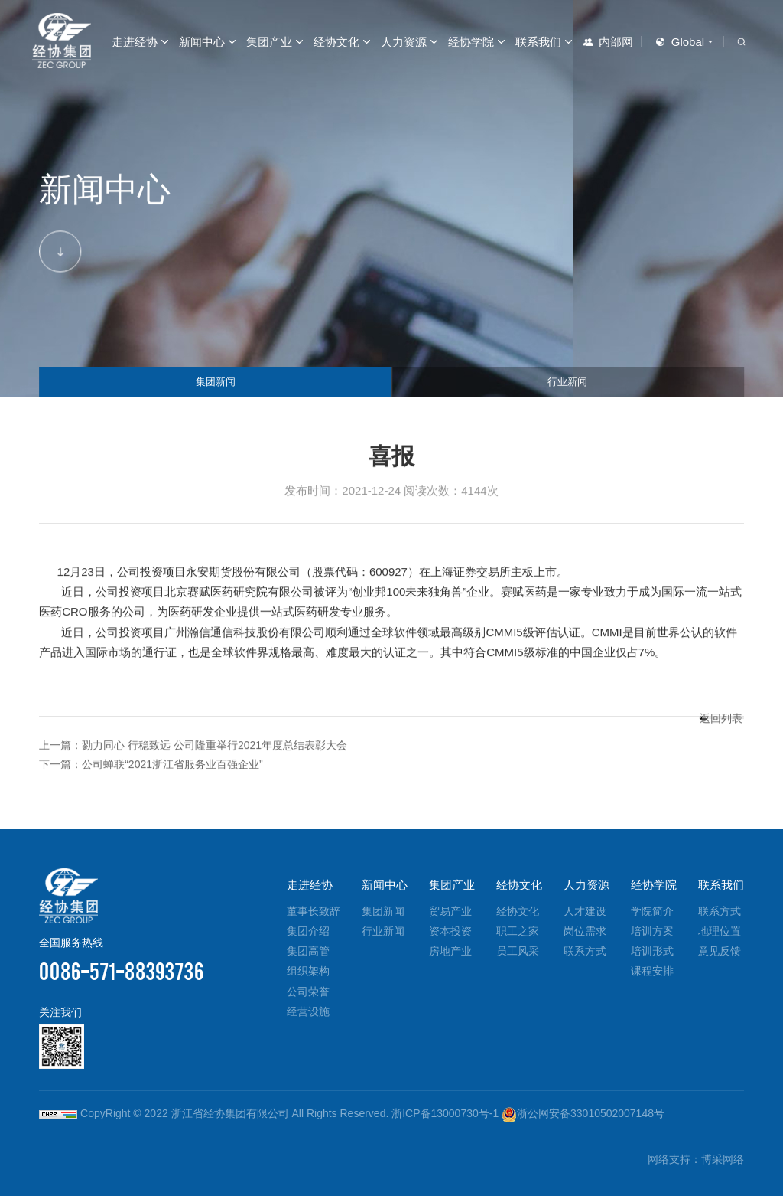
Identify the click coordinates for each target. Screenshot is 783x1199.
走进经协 (135, 41)
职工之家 (517, 933)
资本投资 (450, 933)
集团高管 (308, 954)
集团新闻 (215, 376)
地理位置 (719, 933)
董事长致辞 (313, 913)
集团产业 (269, 41)
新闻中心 (202, 41)
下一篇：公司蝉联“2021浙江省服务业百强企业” (158, 766)
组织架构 (308, 974)
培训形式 (652, 954)
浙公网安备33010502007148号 (583, 1116)
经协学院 (471, 41)
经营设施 (308, 1014)
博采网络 (722, 1162)
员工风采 (517, 954)
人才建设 (585, 913)
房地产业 (450, 954)
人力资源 (404, 41)
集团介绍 (308, 933)
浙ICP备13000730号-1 (445, 1116)
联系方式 (585, 954)
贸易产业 (450, 913)
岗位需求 (585, 933)
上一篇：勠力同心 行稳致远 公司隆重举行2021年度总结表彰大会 (204, 746)
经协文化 (336, 41)
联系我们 (538, 41)
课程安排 (652, 974)
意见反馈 (719, 954)
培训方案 (652, 933)
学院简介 (652, 913)
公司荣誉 (308, 994)
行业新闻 (567, 376)
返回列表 (710, 754)
